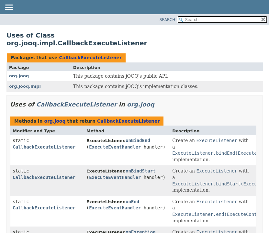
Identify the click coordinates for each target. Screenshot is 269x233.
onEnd (132, 201)
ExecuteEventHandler (115, 147)
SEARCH (167, 19)
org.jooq (19, 75)
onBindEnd (138, 140)
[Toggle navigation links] (8, 7)
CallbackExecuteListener (90, 57)
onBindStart (141, 170)
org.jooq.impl (25, 86)
